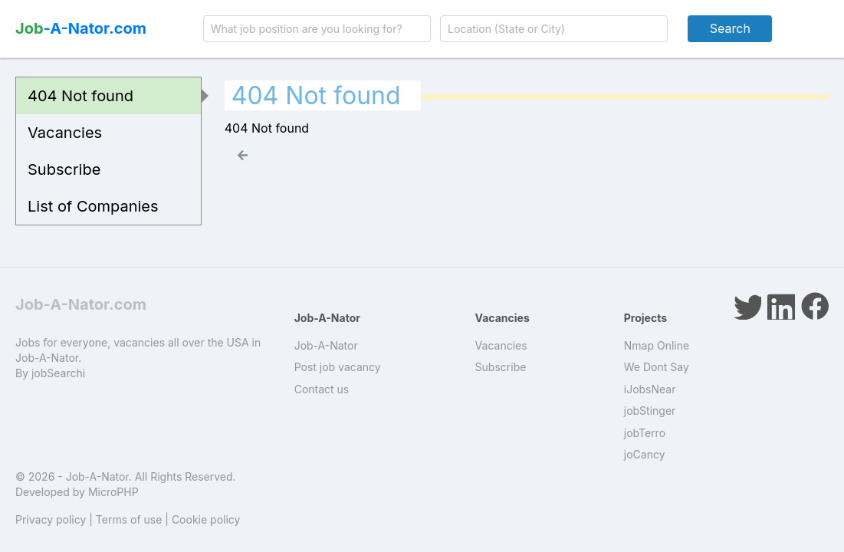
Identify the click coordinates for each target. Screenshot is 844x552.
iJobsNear (650, 389)
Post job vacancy (337, 366)
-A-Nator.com (80, 28)
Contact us (322, 389)
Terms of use (129, 519)
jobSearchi (58, 373)
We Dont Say (656, 366)
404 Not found (80, 96)
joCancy (644, 454)
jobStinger (650, 410)
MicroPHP (113, 491)
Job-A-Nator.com (80, 304)
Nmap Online (656, 345)
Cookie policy (206, 519)
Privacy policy (50, 519)
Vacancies (65, 132)
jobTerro (644, 432)
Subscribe (64, 169)
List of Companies (93, 206)
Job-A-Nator (326, 345)
